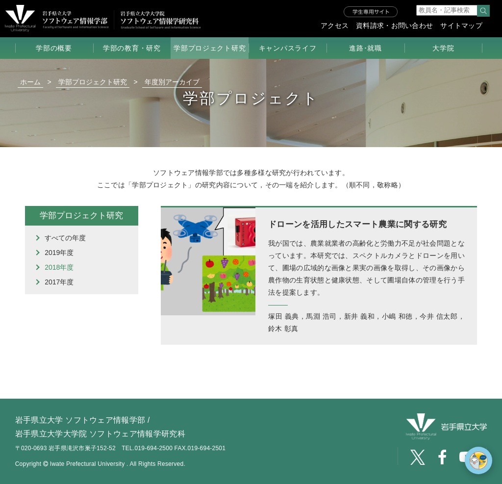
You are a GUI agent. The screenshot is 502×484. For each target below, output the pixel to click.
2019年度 (59, 252)
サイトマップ (461, 25)
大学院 (443, 48)
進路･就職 (365, 48)
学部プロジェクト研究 (210, 48)
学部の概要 (54, 48)
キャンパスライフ (288, 48)
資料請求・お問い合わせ (394, 25)
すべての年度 (65, 238)
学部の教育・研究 (132, 48)
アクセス (335, 25)
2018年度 (59, 267)
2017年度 (59, 282)
